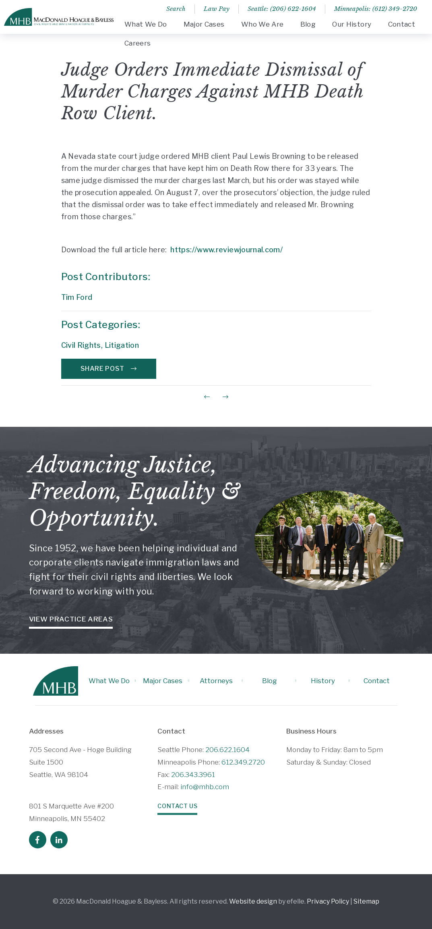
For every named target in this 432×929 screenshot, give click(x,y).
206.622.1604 (227, 750)
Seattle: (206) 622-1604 (282, 8)
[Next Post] (225, 397)
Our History (351, 24)
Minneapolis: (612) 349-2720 (375, 8)
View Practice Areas (71, 619)
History (323, 681)
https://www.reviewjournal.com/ (226, 249)
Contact (401, 24)
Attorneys (216, 681)
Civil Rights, (83, 345)
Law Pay (216, 8)
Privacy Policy (328, 901)
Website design (253, 901)
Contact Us (177, 806)
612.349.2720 (243, 762)
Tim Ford (77, 297)
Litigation (122, 345)
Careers (137, 43)
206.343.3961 (193, 775)
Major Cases (204, 24)
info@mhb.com (204, 787)
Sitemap (366, 901)
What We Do (145, 24)
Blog (308, 24)
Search (176, 8)
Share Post (109, 368)
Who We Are (262, 24)
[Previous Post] (207, 397)
